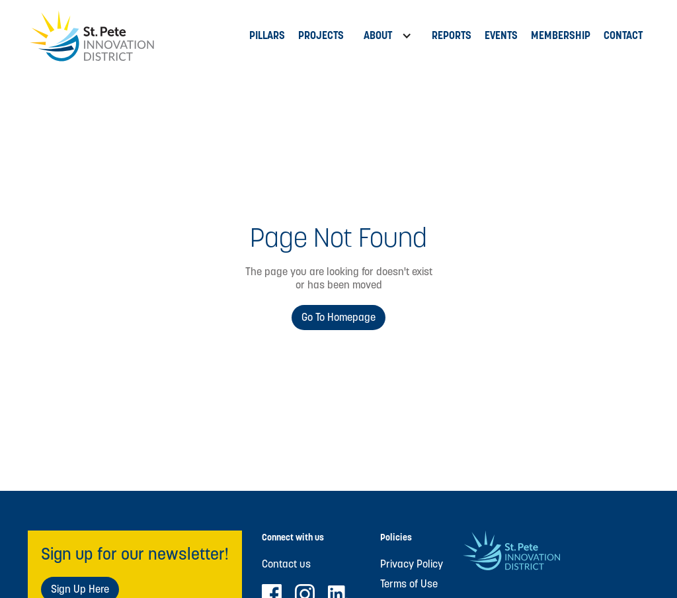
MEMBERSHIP (560, 35)
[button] (387, 36)
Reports (451, 35)
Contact (623, 35)
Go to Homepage (338, 317)
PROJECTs (321, 35)
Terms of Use (409, 584)
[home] (135, 36)
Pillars (267, 35)
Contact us (286, 564)
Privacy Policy (411, 564)
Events (501, 35)
